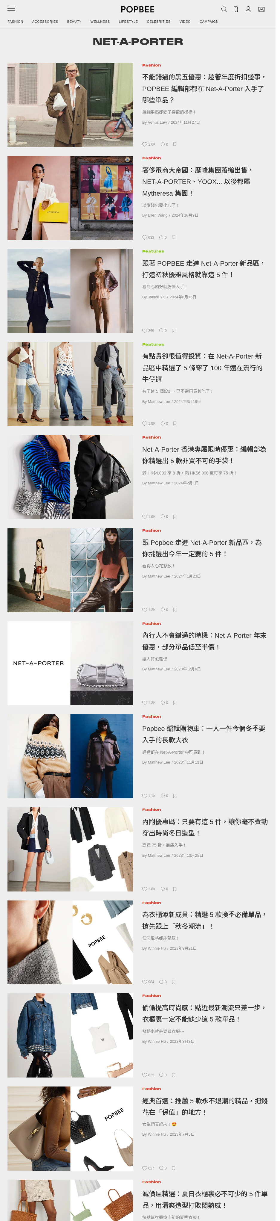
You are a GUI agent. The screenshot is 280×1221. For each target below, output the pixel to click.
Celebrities (159, 21)
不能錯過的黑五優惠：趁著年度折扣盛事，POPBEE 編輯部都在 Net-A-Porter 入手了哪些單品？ (204, 88)
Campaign (209, 21)
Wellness (100, 21)
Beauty (74, 21)
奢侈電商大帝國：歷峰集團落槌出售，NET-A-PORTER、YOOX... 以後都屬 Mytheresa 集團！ (198, 182)
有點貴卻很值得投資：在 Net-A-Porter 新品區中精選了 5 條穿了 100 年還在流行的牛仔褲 (202, 368)
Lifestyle (128, 21)
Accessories (45, 21)
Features (153, 251)
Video (185, 21)
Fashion (15, 21)
